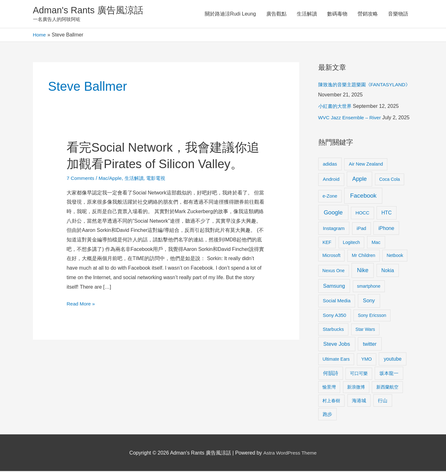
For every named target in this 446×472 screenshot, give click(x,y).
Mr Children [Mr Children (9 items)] (363, 256)
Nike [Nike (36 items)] (362, 271)
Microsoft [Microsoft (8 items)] (331, 256)
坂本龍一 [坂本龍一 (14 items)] (388, 374)
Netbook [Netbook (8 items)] (395, 256)
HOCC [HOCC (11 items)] (362, 213)
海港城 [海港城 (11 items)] (359, 401)
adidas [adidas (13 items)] (330, 164)
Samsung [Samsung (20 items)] (334, 287)
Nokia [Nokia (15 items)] (387, 271)
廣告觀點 (276, 14)
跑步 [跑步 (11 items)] (327, 414)
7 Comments (81, 178)
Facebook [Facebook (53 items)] (363, 196)
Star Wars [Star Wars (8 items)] (365, 330)
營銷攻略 (368, 14)
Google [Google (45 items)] (333, 213)
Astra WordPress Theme (290, 453)
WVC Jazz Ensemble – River (350, 118)
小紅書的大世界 (336, 107)
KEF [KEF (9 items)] (326, 243)
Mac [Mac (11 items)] (376, 243)
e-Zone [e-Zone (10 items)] (330, 196)
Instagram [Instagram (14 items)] (334, 229)
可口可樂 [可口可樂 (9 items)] (359, 374)
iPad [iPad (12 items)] (361, 229)
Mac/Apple (112, 178)
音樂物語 (398, 14)
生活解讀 (307, 14)
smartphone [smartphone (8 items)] (368, 287)
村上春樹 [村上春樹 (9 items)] (331, 401)
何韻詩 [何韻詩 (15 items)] (330, 374)
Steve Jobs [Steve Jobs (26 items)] (336, 345)
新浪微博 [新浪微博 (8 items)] (356, 387)
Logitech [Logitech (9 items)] (351, 243)
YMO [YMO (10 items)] (366, 359)
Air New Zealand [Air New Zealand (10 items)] (366, 164)
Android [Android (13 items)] (331, 180)
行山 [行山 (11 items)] (382, 401)
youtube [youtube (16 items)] (393, 359)
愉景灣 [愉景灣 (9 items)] (329, 387)
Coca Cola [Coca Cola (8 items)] (389, 180)
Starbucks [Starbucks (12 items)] (333, 330)
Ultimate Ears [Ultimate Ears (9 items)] (336, 359)
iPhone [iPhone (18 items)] (386, 229)
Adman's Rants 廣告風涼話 (90, 10)
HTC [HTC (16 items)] (386, 213)
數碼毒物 (337, 14)
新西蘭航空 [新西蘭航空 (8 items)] (387, 387)
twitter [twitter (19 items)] (370, 344)
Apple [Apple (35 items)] (359, 180)
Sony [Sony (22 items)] (369, 301)
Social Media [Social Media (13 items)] (336, 301)
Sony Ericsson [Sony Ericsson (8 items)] (372, 316)
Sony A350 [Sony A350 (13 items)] (334, 316)
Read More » (81, 303)
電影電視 (160, 178)
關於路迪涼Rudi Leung (230, 14)
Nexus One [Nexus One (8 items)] (333, 271)
